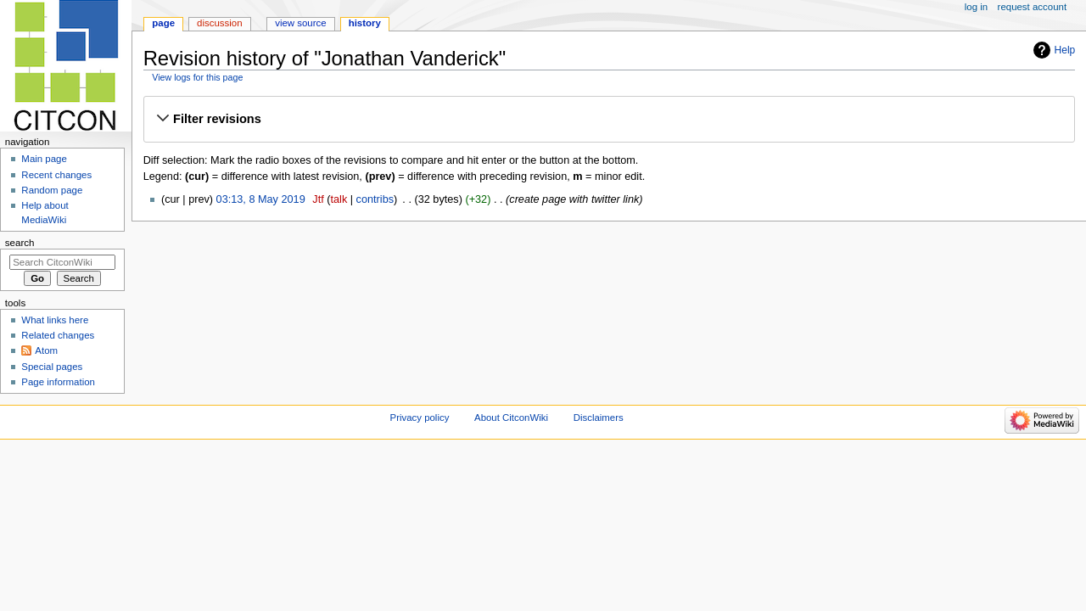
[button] (608, 119)
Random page (51, 190)
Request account (1032, 7)
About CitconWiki (511, 417)
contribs (375, 199)
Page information (58, 382)
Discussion (219, 23)
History (365, 23)
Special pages (51, 367)
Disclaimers (599, 417)
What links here (54, 320)
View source (300, 23)
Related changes (57, 335)
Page (163, 23)
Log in (976, 7)
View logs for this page (197, 77)
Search (20, 243)
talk (339, 199)
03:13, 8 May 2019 (260, 199)
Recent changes (56, 175)
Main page (44, 159)
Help (1065, 50)
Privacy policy (420, 417)
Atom (46, 350)
